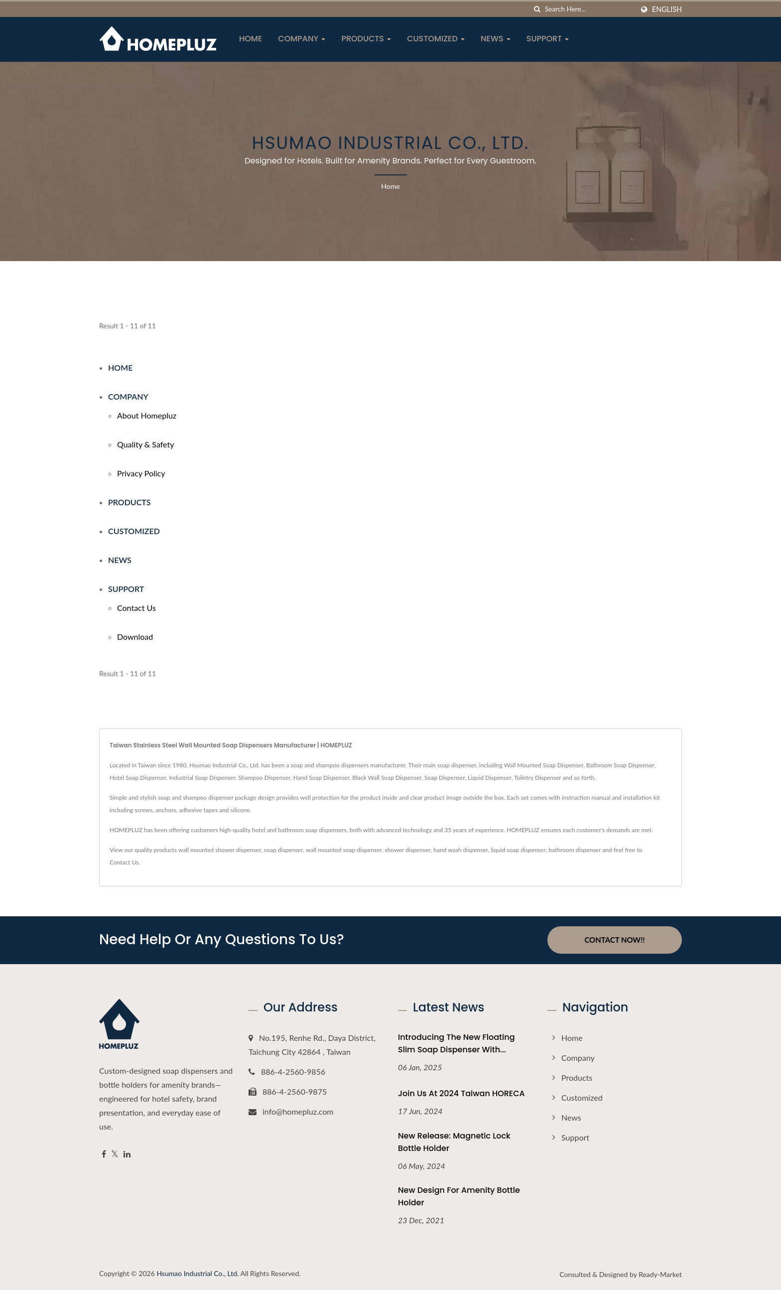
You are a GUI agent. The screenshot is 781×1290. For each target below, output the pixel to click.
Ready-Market (660, 1274)
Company (301, 38)
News (496, 38)
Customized (436, 38)
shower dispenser (408, 850)
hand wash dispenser (460, 850)
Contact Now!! (614, 939)
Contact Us (136, 607)
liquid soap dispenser (518, 850)
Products (366, 38)
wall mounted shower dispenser (219, 850)
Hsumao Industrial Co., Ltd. (197, 1273)
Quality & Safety (145, 444)
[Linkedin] (127, 1153)
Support (547, 38)
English (667, 9)
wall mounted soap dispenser (344, 850)
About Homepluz (146, 415)
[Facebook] (104, 1153)
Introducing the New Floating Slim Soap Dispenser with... (456, 1043)
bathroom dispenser (575, 850)
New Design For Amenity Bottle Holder (459, 1196)
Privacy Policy (141, 473)
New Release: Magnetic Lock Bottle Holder (454, 1141)
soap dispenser (283, 850)
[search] (537, 9)
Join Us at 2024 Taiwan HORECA (461, 1093)
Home (250, 38)
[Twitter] (115, 1153)
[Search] (589, 9)
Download (135, 636)
